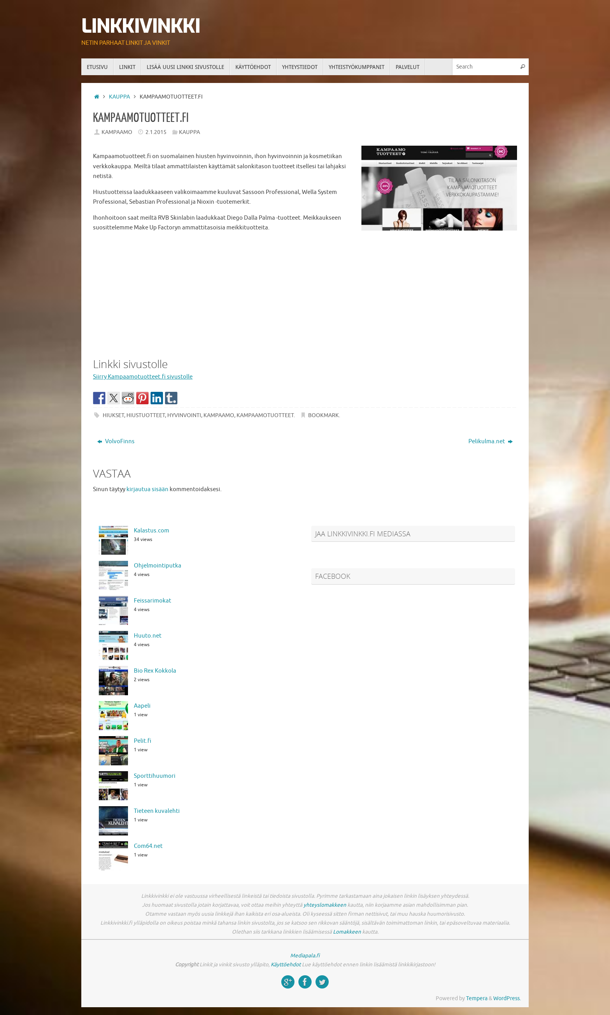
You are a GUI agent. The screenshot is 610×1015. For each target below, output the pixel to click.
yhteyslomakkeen (324, 905)
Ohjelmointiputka (157, 565)
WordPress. (507, 998)
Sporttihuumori (154, 776)
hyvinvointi (184, 415)
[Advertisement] (305, 293)
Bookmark (323, 415)
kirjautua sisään (147, 489)
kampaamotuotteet (265, 415)
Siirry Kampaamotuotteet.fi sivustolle (143, 377)
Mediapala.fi (305, 955)
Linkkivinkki (140, 26)
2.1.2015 (156, 132)
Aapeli (142, 706)
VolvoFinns (116, 441)
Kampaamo (117, 132)
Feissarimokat (152, 600)
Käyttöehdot (286, 964)
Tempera (476, 998)
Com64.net (148, 846)
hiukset (113, 415)
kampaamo (218, 415)
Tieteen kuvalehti (157, 811)
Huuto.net (147, 636)
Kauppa (119, 96)
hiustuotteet (145, 415)
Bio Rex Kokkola (155, 671)
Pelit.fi (142, 741)
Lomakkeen (347, 932)
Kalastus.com (151, 530)
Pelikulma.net (490, 441)
